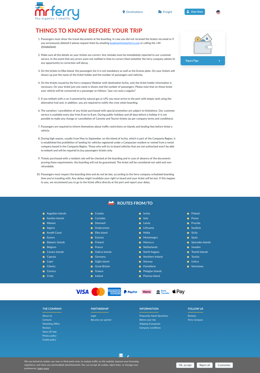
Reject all (204, 365)
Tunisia (195, 256)
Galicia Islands (103, 252)
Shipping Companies (149, 324)
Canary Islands (55, 252)
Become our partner (101, 320)
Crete (50, 276)
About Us (47, 316)
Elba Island (101, 232)
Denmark (100, 223)
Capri (50, 261)
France (99, 247)
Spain (194, 237)
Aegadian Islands (56, 213)
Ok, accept (185, 365)
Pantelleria (149, 266)
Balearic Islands (56, 242)
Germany (100, 256)
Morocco (148, 242)
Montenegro (150, 237)
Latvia (146, 223)
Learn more (43, 368)
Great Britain (102, 266)
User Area (195, 11)
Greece (99, 271)
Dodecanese (102, 228)
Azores (51, 237)
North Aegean (151, 252)
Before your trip (147, 320)
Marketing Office (51, 324)
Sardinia (196, 228)
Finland (99, 242)
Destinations (133, 11)
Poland (195, 213)
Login (93, 316)
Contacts (47, 320)
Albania (51, 223)
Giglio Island (102, 261)
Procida (195, 223)
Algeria (51, 228)
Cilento (51, 266)
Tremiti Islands (199, 252)
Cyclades (100, 218)
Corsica (51, 271)
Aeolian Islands (55, 218)
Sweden (196, 247)
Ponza (194, 218)
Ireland (99, 276)
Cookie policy (49, 340)
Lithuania (148, 228)
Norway (148, 261)
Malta (146, 232)
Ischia (146, 213)
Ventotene (197, 266)
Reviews (46, 328)
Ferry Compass (195, 320)
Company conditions (150, 328)
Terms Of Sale (49, 332)
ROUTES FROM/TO (135, 203)
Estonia (99, 237)
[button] (220, 12)
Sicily (194, 232)
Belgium (51, 247)
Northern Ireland (153, 256)
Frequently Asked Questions (153, 316)
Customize (224, 365)
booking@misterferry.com (125, 43)
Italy (145, 218)
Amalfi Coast (54, 232)
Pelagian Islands (152, 271)
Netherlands (150, 247)
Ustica (195, 261)
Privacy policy (49, 336)
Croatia (99, 213)
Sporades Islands (201, 242)
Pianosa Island (151, 276)
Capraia (51, 256)
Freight (165, 11)
